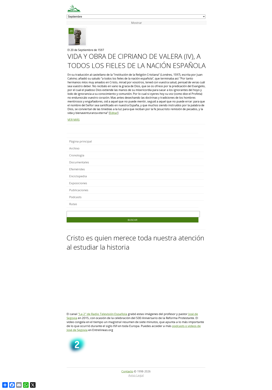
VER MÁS (73, 120)
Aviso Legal (136, 375)
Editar (113, 113)
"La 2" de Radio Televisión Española (102, 314)
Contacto (127, 371)
